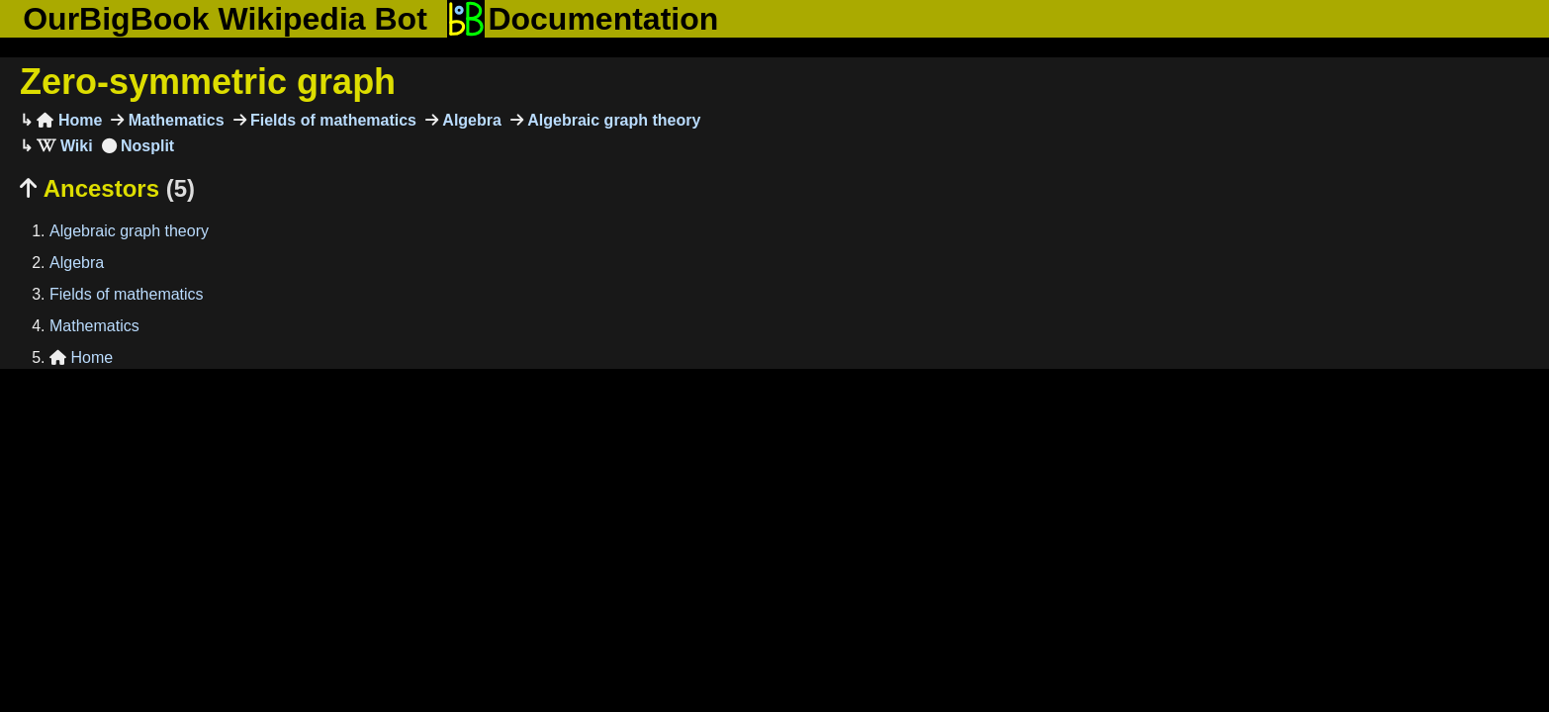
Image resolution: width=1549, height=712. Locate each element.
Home (69, 120)
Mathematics (174, 120)
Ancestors (107, 188)
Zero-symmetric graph (208, 81)
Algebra (469, 120)
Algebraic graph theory (612, 120)
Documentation (582, 19)
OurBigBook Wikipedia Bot (225, 19)
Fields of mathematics (331, 120)
